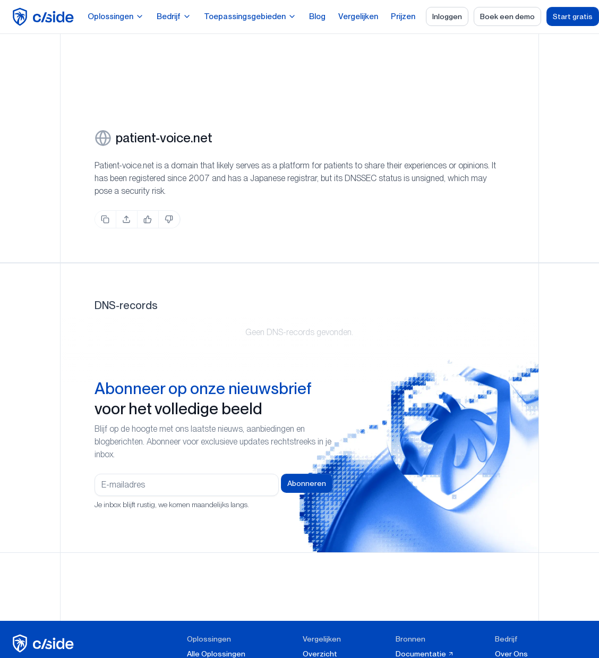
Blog (317, 16)
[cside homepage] (45, 643)
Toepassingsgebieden (250, 16)
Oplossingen (116, 16)
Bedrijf (174, 16)
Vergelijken (358, 16)
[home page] (45, 17)
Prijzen (403, 16)
